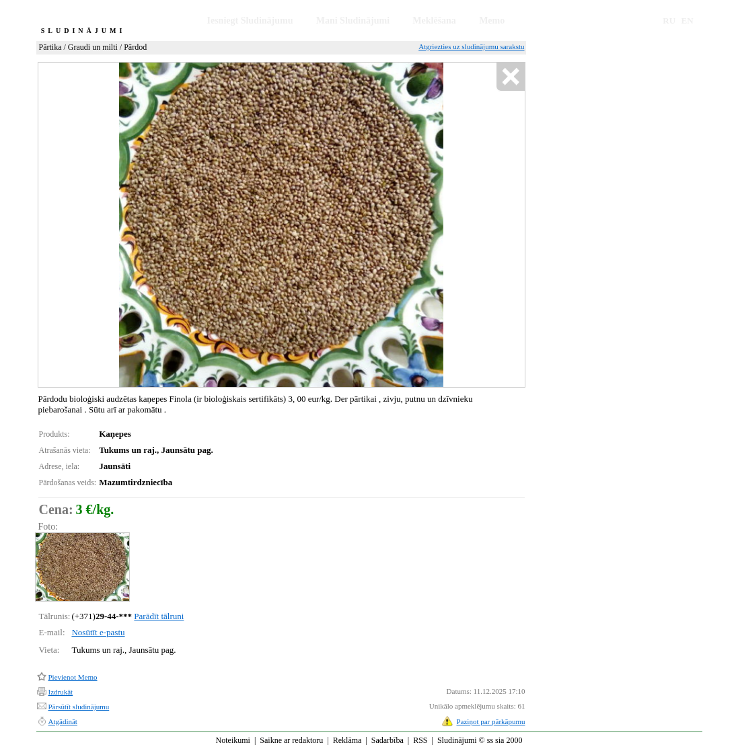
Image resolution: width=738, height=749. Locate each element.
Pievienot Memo (73, 677)
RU (669, 20)
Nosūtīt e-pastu (97, 632)
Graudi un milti (93, 47)
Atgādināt (62, 721)
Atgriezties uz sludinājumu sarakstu (471, 46)
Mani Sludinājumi (353, 20)
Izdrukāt (60, 692)
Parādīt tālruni (159, 616)
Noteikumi (233, 740)
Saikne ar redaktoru (291, 740)
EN (687, 20)
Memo (492, 20)
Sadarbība (387, 740)
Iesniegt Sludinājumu (250, 20)
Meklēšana (434, 20)
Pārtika (50, 47)
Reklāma (347, 740)
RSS (420, 740)
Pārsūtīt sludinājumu (79, 707)
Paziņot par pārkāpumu (490, 721)
